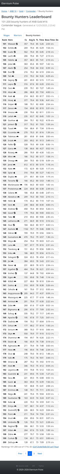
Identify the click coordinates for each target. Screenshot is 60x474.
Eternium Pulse (10, 3)
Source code (22, 466)
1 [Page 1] (25, 453)
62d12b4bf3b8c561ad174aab (46, 446)
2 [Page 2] (30, 453)
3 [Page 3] (34, 453)
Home (4, 11)
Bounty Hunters (33, 35)
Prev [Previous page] (20, 453)
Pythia (41, 466)
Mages (7, 35)
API (33, 466)
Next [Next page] (40, 453)
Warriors (18, 35)
